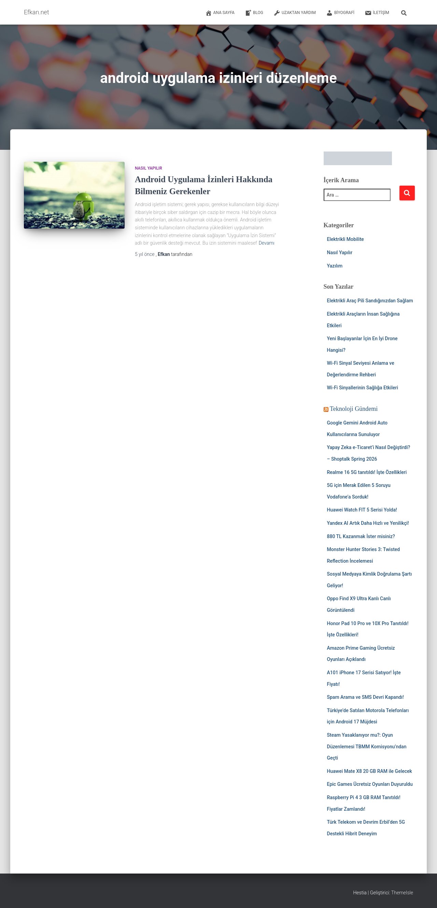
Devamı (266, 243)
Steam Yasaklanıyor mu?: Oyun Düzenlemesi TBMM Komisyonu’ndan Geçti (367, 746)
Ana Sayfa (220, 13)
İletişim (377, 13)
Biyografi (340, 13)
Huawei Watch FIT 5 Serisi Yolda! (362, 510)
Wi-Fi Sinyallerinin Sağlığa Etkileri (362, 387)
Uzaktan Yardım (294, 13)
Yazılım (335, 266)
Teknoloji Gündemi (354, 408)
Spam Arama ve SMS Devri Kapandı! (365, 697)
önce (145, 254)
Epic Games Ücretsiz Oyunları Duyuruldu (370, 784)
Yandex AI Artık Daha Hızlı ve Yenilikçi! (368, 523)
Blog (254, 13)
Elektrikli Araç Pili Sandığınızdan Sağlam (370, 300)
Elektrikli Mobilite (345, 239)
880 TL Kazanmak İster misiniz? (361, 536)
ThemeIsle (402, 892)
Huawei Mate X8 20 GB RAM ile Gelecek (369, 771)
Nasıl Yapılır (148, 168)
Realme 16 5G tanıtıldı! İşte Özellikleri (367, 472)
